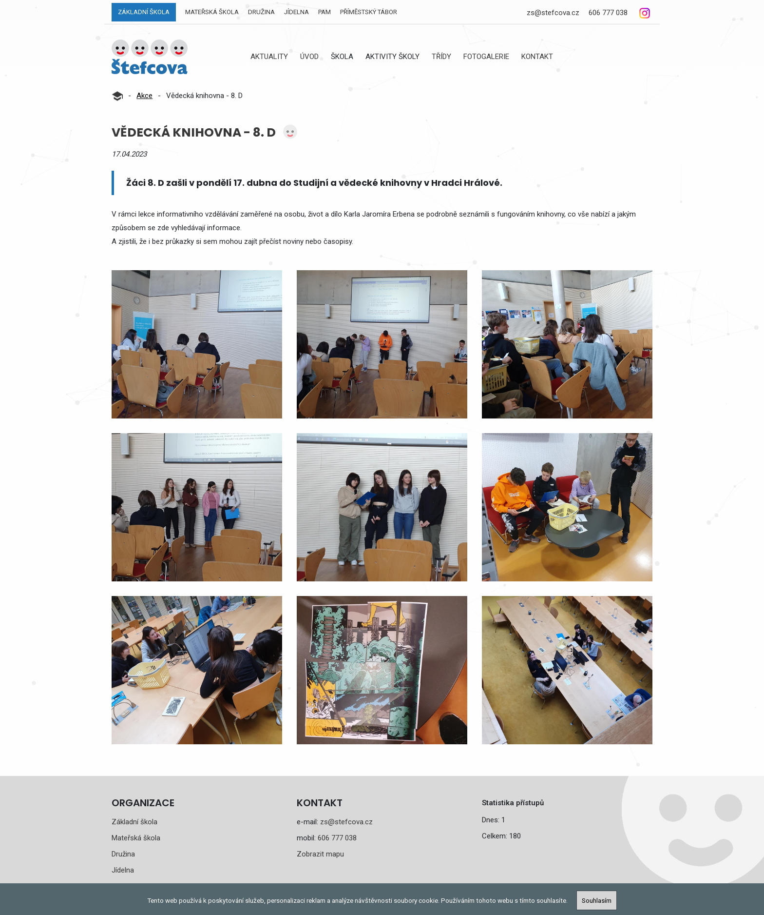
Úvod (309, 56)
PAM (324, 12)
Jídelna (296, 12)
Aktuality (269, 56)
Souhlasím (596, 900)
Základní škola (144, 12)
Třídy (441, 56)
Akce (144, 95)
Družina (261, 12)
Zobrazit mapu (320, 854)
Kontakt (537, 56)
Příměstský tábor (368, 12)
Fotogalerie (486, 56)
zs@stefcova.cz (553, 12)
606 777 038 (608, 12)
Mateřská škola (212, 12)
